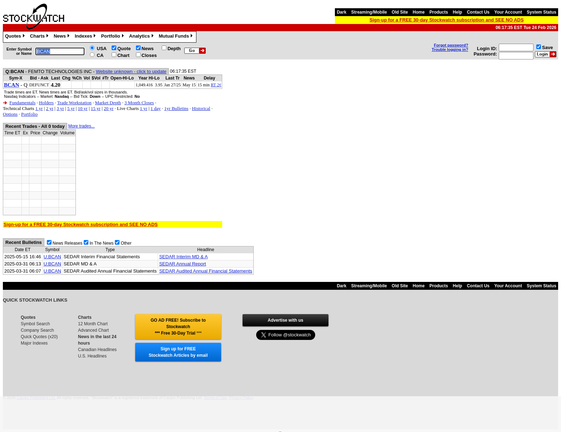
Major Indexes (34, 343)
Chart (123, 55)
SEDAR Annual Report (182, 264)
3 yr (60, 108)
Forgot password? (451, 45)
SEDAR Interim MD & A (183, 256)
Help (457, 12)
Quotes (15, 37)
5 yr (71, 108)
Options (10, 114)
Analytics (142, 37)
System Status (541, 12)
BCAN (11, 85)
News (62, 37)
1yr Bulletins (176, 108)
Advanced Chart (93, 330)
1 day (156, 108)
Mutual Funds (177, 37)
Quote (124, 48)
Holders (46, 102)
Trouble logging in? (450, 49)
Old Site (400, 12)
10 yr (83, 108)
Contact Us (478, 12)
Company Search (37, 330)
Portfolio (113, 37)
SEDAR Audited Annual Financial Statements (205, 271)
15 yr (96, 108)
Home (419, 12)
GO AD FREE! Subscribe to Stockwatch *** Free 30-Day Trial (178, 327)
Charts (40, 37)
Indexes (86, 37)
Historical (201, 108)
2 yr (49, 108)
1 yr (39, 108)
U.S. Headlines (92, 356)
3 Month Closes (139, 102)
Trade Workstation (74, 102)
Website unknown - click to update (131, 71)
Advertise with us (285, 320)
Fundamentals (22, 102)
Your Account (508, 12)
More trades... (81, 126)
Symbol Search (35, 323)
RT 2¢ (216, 84)
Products (438, 12)
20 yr (108, 108)
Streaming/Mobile (369, 12)
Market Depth (108, 102)
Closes (149, 55)
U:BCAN (52, 256)
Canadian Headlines (97, 349)
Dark (341, 12)
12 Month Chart (93, 323)
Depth (174, 48)
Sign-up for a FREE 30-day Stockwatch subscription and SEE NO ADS (447, 20)
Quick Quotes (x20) (39, 336)
